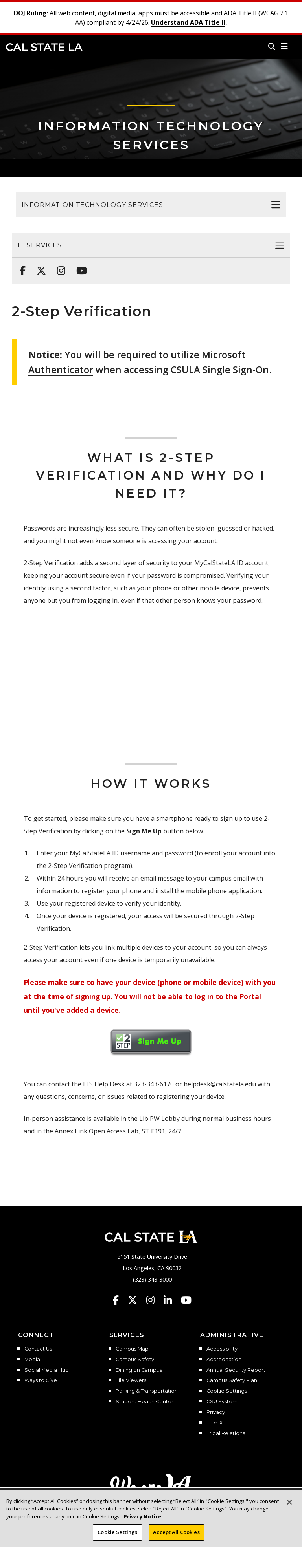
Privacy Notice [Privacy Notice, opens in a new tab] (142, 1516)
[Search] (271, 46)
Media (32, 1359)
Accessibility (222, 1349)
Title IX (214, 1423)
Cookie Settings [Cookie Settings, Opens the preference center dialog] (117, 1532)
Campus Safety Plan (231, 1380)
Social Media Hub (46, 1370)
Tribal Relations (225, 1433)
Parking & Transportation (147, 1391)
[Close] (289, 1502)
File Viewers (131, 1380)
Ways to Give (40, 1380)
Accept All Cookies (176, 1532)
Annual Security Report (235, 1370)
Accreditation (223, 1359)
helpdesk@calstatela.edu (220, 1084)
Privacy (215, 1412)
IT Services (40, 245)
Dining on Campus (139, 1370)
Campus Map (132, 1349)
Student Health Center (144, 1401)
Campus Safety (135, 1359)
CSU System (222, 1401)
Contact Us (38, 1349)
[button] (284, 46)
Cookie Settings (226, 1391)
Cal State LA (44, 47)
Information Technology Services (92, 205)
